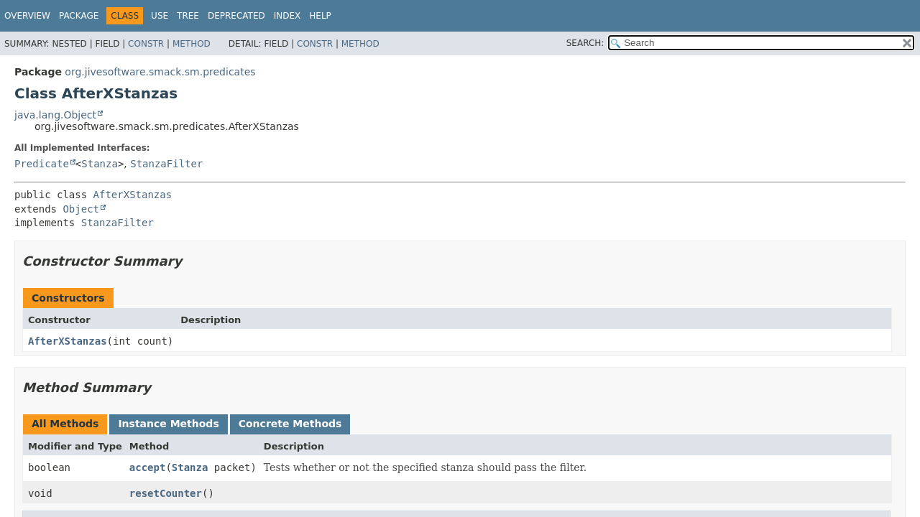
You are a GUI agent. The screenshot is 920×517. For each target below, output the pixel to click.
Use (159, 16)
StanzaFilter (166, 163)
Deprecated (236, 16)
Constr (146, 44)
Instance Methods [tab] (168, 423)
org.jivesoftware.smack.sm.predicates (160, 72)
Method (191, 44)
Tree (188, 16)
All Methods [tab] (65, 423)
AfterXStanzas (132, 194)
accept (147, 467)
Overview (27, 16)
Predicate (41, 163)
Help (320, 16)
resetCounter (165, 493)
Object (81, 209)
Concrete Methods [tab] (290, 423)
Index (287, 16)
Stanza (99, 163)
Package (78, 16)
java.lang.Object (55, 115)
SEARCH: (585, 43)
